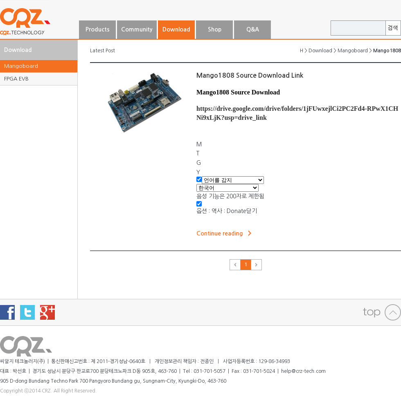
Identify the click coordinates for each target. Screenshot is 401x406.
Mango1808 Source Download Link (249, 75)
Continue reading (219, 233)
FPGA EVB (16, 78)
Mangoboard (21, 66)
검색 (392, 28)
